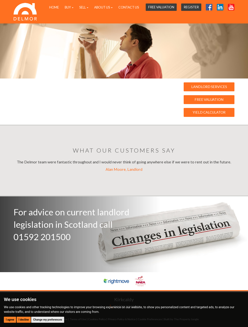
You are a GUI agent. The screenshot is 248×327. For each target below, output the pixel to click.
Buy (69, 7)
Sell (83, 7)
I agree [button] (10, 319)
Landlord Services (209, 87)
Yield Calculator (209, 112)
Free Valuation (161, 7)
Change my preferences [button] (47, 319)
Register (191, 7)
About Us (103, 7)
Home (54, 7)
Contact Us (128, 7)
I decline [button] (24, 319)
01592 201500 (42, 237)
